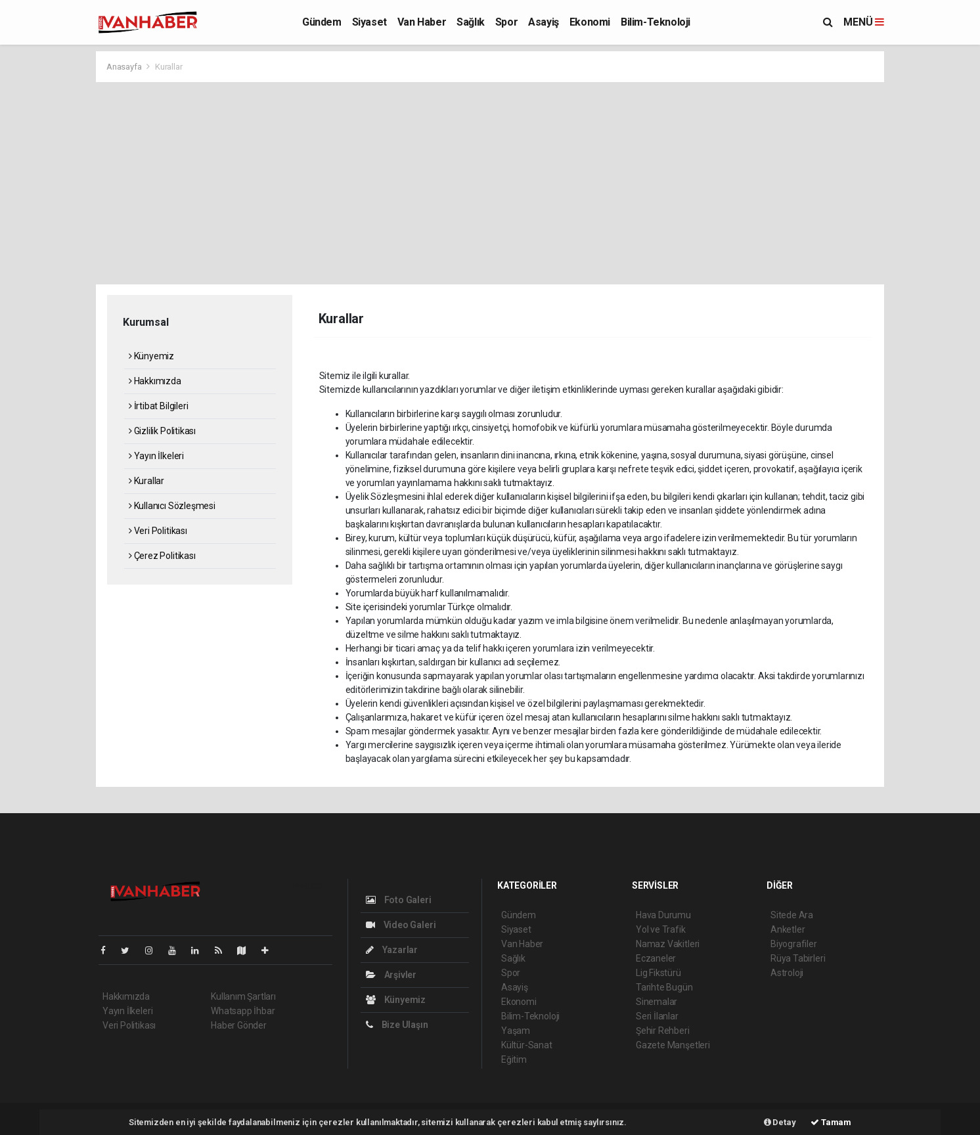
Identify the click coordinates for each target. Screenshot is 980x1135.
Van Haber (421, 22)
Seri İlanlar (657, 1016)
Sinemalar (656, 1001)
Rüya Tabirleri (797, 958)
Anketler (787, 929)
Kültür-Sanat (526, 1045)
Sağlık (471, 22)
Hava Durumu (663, 915)
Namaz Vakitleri (668, 944)
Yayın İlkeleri (156, 456)
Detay (780, 1122)
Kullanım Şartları (243, 996)
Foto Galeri (399, 900)
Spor (506, 22)
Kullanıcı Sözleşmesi (172, 506)
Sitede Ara (791, 915)
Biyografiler (793, 944)
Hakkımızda (155, 381)
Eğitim (514, 1059)
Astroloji (786, 973)
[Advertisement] (490, 181)
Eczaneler (656, 958)
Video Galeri (400, 925)
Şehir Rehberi (663, 1030)
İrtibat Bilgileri (158, 406)
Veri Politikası (158, 530)
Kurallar (168, 67)
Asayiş (543, 22)
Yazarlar (392, 950)
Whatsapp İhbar (243, 1011)
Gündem (322, 22)
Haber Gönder (239, 1025)
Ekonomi (589, 22)
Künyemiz (151, 356)
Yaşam (515, 1030)
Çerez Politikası (162, 555)
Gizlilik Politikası (162, 431)
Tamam (831, 1122)
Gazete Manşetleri (673, 1045)
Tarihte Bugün (664, 987)
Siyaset (369, 22)
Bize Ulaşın (397, 1024)
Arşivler (391, 974)
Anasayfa (124, 67)
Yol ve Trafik (661, 929)
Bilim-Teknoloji (655, 22)
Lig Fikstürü (658, 973)
